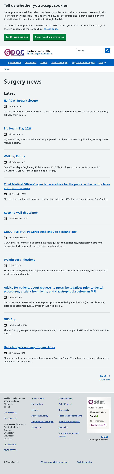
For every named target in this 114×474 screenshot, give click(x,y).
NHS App (10, 319)
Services (43, 62)
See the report (97, 425)
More (102, 62)
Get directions (10, 413)
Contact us (36, 427)
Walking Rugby (14, 156)
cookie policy (51, 29)
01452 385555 (10, 418)
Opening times (65, 398)
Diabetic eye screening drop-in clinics (29, 347)
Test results (64, 410)
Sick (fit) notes (65, 404)
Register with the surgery (83, 62)
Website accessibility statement (54, 462)
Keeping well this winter (21, 212)
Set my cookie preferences (49, 37)
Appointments (14, 62)
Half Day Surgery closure (21, 100)
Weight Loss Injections (19, 259)
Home (6, 69)
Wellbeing (63, 427)
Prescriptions (30, 62)
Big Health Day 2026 (17, 128)
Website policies (84, 462)
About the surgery (59, 62)
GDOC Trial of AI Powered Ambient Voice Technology (40, 232)
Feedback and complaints (70, 416)
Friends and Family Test (69, 421)
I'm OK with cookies (17, 37)
